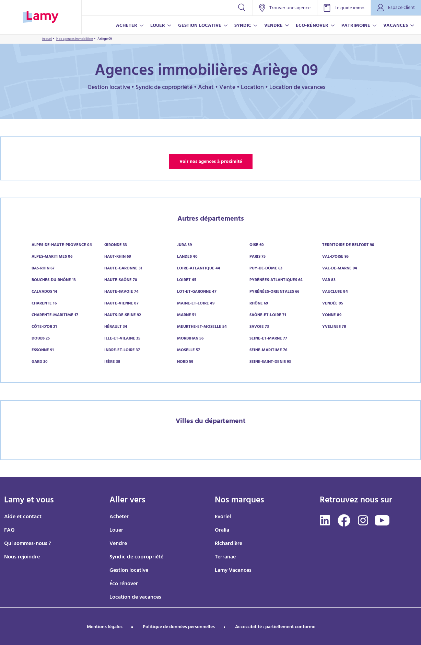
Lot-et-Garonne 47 (197, 292)
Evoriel (223, 517)
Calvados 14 (44, 292)
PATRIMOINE (355, 26)
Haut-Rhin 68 (117, 257)
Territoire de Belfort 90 (348, 245)
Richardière (228, 544)
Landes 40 (187, 257)
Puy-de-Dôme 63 (265, 269)
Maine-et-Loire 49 (195, 304)
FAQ (9, 530)
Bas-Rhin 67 (43, 269)
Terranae (225, 557)
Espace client (396, 8)
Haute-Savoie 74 (121, 292)
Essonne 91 (43, 350)
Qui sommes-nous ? (27, 544)
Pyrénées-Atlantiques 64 (276, 280)
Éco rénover (123, 584)
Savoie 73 (259, 327)
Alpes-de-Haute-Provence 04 (62, 245)
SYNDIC (242, 26)
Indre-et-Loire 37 (122, 350)
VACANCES (395, 26)
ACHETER (126, 26)
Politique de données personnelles (179, 627)
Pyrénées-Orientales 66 (274, 292)
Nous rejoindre (22, 557)
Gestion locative (128, 571)
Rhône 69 (258, 304)
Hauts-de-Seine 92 (122, 315)
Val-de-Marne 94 (339, 269)
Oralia (222, 530)
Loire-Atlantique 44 (198, 269)
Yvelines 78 (334, 327)
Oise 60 (256, 245)
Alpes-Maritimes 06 (52, 257)
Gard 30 (40, 362)
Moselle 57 (188, 350)
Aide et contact (23, 517)
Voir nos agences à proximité (210, 162)
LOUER (157, 26)
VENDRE (273, 26)
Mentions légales (104, 627)
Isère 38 (112, 362)
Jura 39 (184, 245)
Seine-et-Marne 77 (268, 339)
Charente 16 (44, 304)
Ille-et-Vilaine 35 (122, 339)
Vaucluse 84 (335, 292)
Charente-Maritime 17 (55, 315)
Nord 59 (185, 362)
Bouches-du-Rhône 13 (54, 280)
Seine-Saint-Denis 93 (270, 362)
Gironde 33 (115, 245)
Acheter (119, 517)
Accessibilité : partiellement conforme (275, 627)
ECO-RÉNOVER (312, 26)
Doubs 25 (41, 339)
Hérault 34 (115, 327)
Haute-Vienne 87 (121, 304)
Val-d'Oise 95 (335, 257)
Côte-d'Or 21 (44, 327)
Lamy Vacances (233, 571)
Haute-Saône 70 (120, 280)
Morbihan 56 (190, 339)
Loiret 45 (186, 280)
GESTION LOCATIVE (199, 26)
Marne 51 (186, 315)
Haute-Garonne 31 (123, 269)
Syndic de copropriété (136, 557)
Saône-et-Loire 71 (267, 315)
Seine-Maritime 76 (268, 350)
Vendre (118, 544)
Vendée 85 (332, 304)
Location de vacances (135, 597)
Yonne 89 (331, 315)
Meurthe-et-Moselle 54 (202, 327)
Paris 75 (257, 257)
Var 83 (329, 280)
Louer (116, 530)
